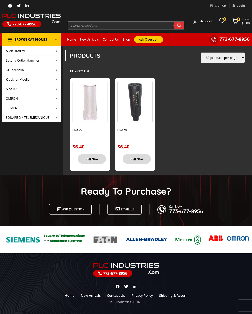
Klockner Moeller (31, 79)
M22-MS (122, 130)
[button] (31, 39)
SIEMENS (31, 108)
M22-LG (77, 130)
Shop (126, 39)
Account (206, 21)
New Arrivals (89, 39)
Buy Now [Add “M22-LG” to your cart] (92, 159)
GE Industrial (31, 70)
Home (71, 39)
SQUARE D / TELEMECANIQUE (31, 117)
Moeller (31, 89)
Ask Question (148, 39)
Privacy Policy (142, 295)
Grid (75, 71)
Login (239, 5)
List (84, 71)
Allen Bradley (31, 51)
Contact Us (111, 39)
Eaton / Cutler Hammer (31, 60)
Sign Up (218, 5)
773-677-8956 (21, 24)
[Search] (179, 25)
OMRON (31, 98)
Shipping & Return (173, 295)
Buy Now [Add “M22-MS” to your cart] (136, 159)
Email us (124, 209)
